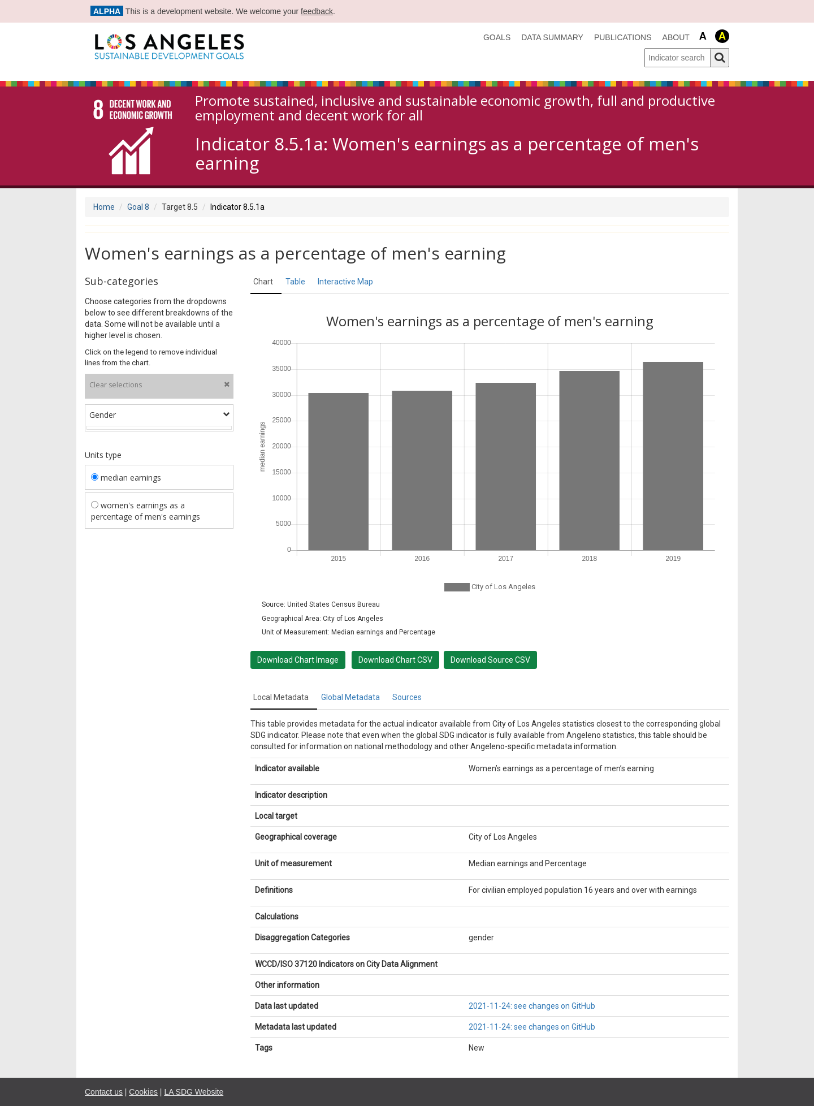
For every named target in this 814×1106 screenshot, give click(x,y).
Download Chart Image (298, 659)
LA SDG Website (193, 1091)
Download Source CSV (490, 659)
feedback (317, 11)
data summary (552, 37)
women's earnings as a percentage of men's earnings (145, 511)
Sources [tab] (407, 697)
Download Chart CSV (395, 659)
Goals (496, 37)
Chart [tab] (263, 281)
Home (104, 206)
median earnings (126, 477)
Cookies (143, 1091)
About (676, 37)
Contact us (104, 1091)
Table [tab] (295, 281)
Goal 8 (138, 206)
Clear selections (159, 385)
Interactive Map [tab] (345, 281)
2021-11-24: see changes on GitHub (532, 1005)
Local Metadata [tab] (281, 697)
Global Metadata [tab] (350, 697)
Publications (623, 37)
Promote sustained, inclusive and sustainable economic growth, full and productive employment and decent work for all (455, 108)
